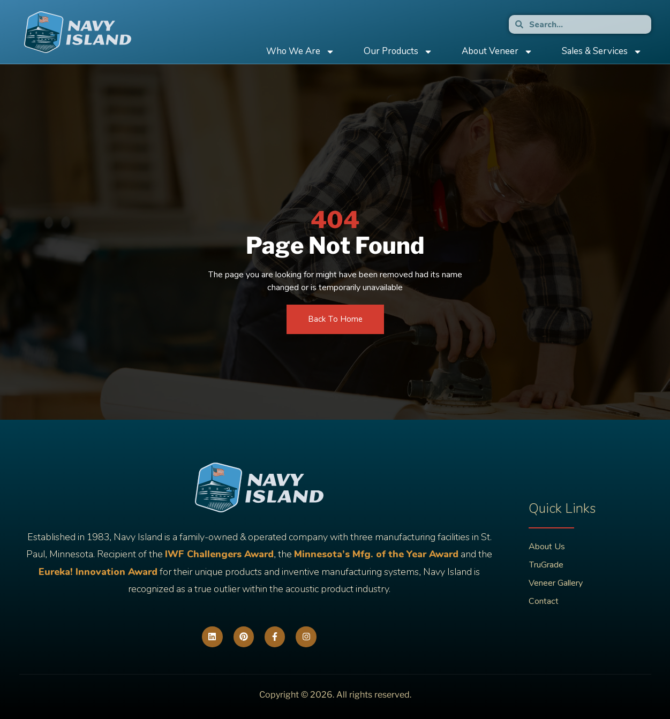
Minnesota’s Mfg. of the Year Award (376, 554)
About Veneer (497, 52)
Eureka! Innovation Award (98, 571)
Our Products (398, 52)
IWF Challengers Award (219, 554)
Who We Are (300, 52)
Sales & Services (602, 52)
